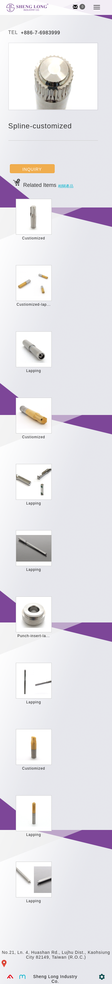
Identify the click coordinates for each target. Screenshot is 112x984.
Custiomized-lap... (33, 304)
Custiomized (33, 238)
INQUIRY (32, 169)
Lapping (33, 371)
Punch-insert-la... (33, 636)
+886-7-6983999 (40, 32)
